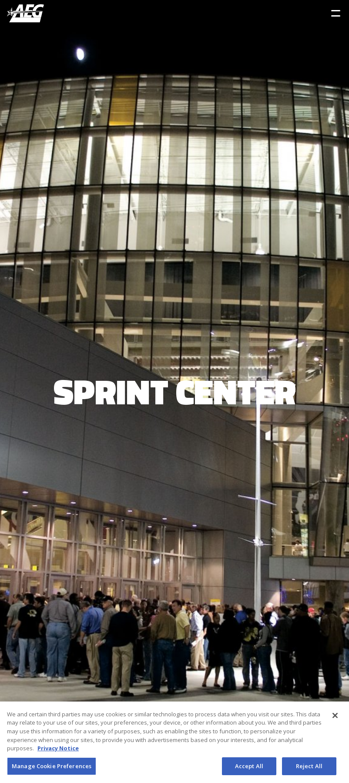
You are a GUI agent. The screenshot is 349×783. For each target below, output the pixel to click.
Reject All (309, 769)
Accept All (249, 769)
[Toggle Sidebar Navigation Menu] (335, 13)
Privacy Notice (58, 751)
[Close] (335, 718)
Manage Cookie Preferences (51, 769)
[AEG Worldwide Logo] (25, 13)
